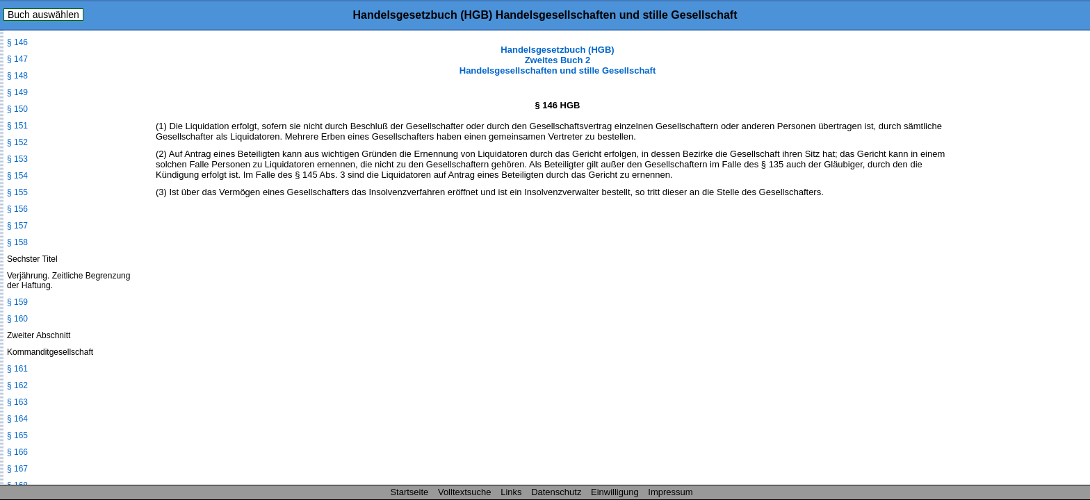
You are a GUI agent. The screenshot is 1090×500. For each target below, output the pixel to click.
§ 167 (17, 469)
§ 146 (17, 42)
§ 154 (17, 176)
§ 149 (17, 92)
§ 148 (17, 76)
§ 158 (17, 242)
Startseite (409, 492)
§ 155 (17, 192)
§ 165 (17, 435)
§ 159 (17, 302)
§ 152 (17, 142)
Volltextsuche (464, 492)
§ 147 (17, 59)
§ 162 (17, 385)
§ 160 (17, 319)
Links (511, 492)
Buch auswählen (43, 14)
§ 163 (17, 402)
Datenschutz (556, 492)
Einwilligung (615, 492)
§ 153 (17, 159)
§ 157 (17, 226)
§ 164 (17, 419)
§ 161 (17, 369)
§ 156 (17, 209)
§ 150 (17, 109)
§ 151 (17, 126)
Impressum (670, 492)
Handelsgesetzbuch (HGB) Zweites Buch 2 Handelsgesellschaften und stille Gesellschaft (557, 60)
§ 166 (17, 452)
